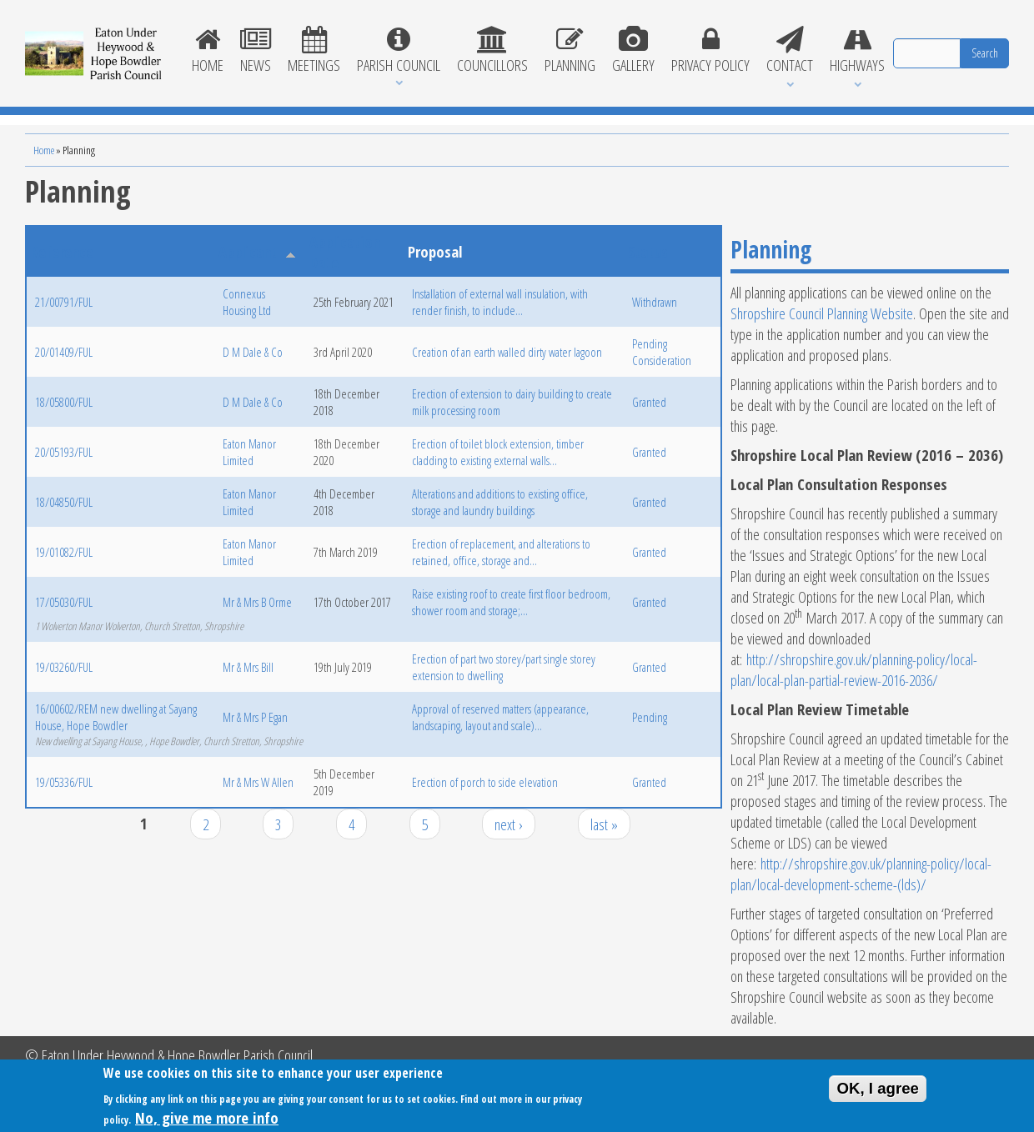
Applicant (256, 251)
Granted (649, 401)
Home (207, 51)
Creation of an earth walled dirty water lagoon (507, 351)
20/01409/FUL (64, 351)
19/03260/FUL (64, 667)
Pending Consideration (661, 351)
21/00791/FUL (64, 301)
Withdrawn (654, 301)
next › (508, 824)
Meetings (314, 51)
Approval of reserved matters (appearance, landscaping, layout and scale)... (500, 717)
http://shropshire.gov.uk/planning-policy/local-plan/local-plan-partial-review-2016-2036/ (853, 669)
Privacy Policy (710, 51)
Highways (857, 51)
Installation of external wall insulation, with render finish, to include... (500, 301)
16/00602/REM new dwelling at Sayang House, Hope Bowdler (116, 717)
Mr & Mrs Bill (248, 667)
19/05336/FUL (64, 782)
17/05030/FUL (64, 602)
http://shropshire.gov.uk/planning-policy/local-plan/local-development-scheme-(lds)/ (860, 873)
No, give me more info (207, 1120)
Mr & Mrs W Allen (258, 782)
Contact (789, 51)
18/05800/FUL (64, 401)
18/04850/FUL (64, 501)
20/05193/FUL (64, 451)
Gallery (633, 51)
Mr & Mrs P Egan (255, 717)
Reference (62, 251)
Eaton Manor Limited (249, 451)
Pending (649, 717)
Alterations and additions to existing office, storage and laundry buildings (500, 501)
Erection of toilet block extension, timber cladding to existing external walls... (498, 451)
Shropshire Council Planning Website (821, 313)
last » (604, 824)
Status (648, 251)
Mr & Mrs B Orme (257, 602)
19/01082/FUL (64, 551)
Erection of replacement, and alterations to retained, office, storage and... (501, 552)
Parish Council (398, 51)
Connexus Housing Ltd (247, 301)
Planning (570, 51)
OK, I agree (877, 1090)
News (255, 51)
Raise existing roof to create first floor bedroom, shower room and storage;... (511, 602)
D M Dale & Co (253, 351)
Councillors (492, 51)
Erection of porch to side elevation (485, 782)
